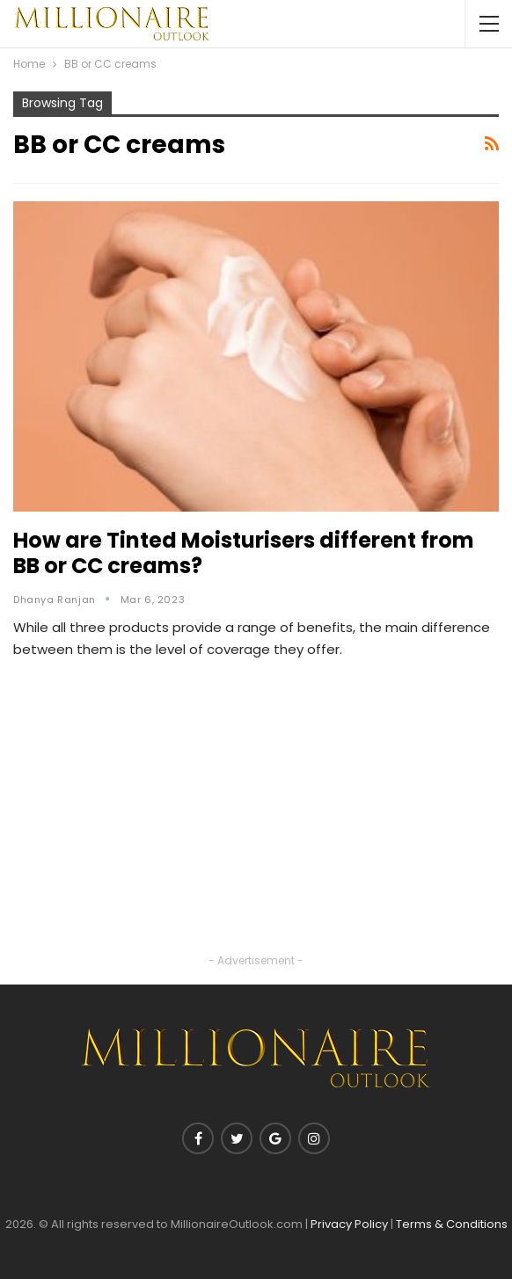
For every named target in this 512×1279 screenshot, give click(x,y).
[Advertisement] (256, 827)
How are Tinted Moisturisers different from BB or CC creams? (243, 553)
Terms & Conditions (452, 1224)
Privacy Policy (349, 1224)
